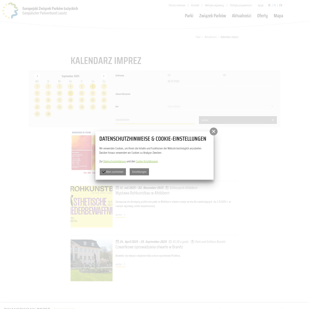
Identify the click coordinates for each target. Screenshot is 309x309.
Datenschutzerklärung (114, 161)
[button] (214, 131)
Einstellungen (139, 171)
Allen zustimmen (112, 171)
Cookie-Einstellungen (147, 161)
